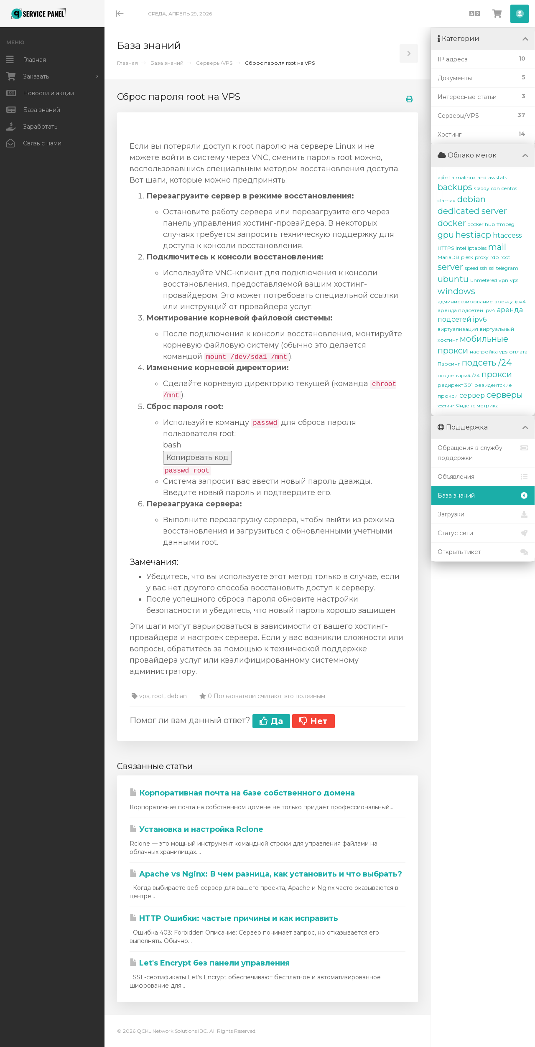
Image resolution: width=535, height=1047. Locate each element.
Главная (127, 63)
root (505, 257)
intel (461, 248)
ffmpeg (506, 224)
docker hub (481, 224)
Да (271, 721)
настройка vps (488, 351)
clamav (447, 200)
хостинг (446, 406)
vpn (503, 280)
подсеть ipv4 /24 (459, 375)
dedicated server (472, 211)
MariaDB (448, 257)
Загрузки (483, 514)
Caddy (481, 188)
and (482, 177)
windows (456, 291)
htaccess (507, 235)
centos (509, 188)
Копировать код (197, 457)
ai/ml (444, 177)
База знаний (166, 63)
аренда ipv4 (510, 301)
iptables (477, 248)
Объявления (483, 477)
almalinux (463, 177)
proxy (482, 257)
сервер (472, 395)
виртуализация (458, 329)
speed (471, 268)
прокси (497, 374)
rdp (494, 257)
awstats (497, 177)
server (450, 267)
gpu (446, 235)
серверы (505, 395)
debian (471, 199)
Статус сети (483, 533)
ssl (491, 268)
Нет (313, 721)
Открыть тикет (483, 552)
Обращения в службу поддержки (483, 452)
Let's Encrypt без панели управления (210, 963)
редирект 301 (455, 385)
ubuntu (453, 279)
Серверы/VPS (214, 63)
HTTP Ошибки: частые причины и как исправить (234, 918)
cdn (495, 188)
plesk (467, 257)
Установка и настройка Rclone (196, 829)
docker (452, 223)
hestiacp (473, 235)
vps (514, 280)
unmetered (483, 280)
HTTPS (446, 248)
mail (497, 247)
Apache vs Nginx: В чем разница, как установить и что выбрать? (266, 874)
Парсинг (449, 364)
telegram (507, 268)
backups (455, 187)
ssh (483, 268)
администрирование (465, 301)
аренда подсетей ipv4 (466, 310)
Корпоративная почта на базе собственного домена (242, 793)
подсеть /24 (487, 363)
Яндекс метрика (477, 405)
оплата (518, 351)
